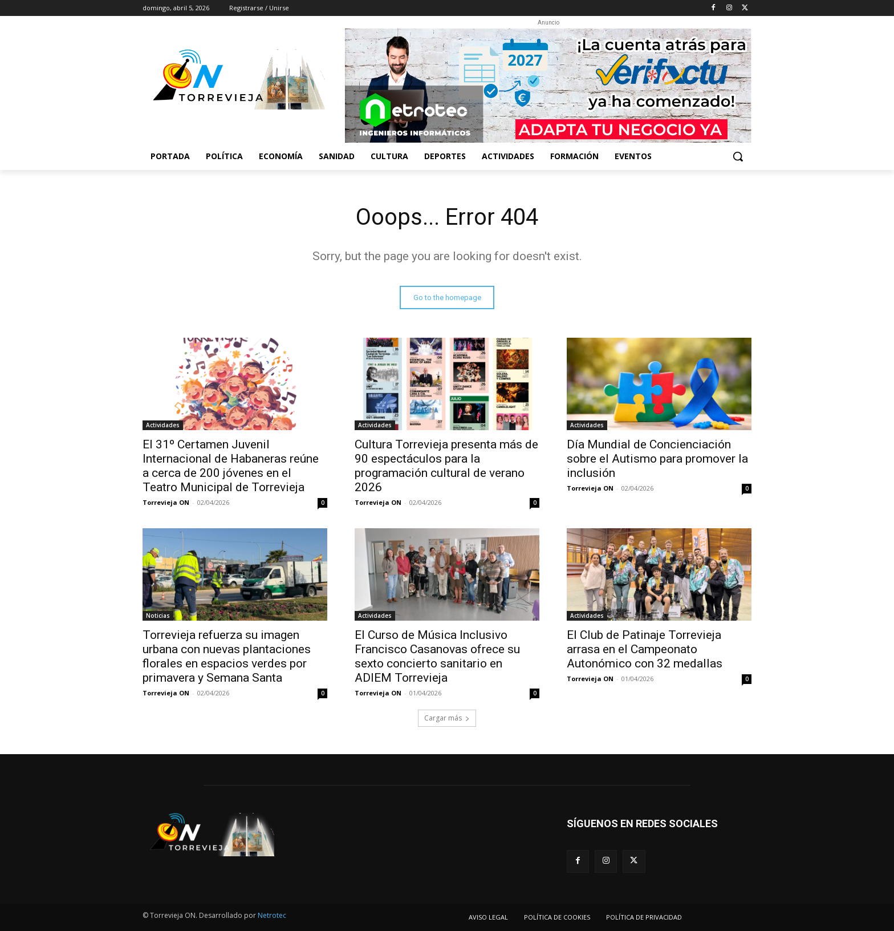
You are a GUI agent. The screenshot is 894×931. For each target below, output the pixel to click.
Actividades (163, 425)
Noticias (158, 616)
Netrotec (272, 915)
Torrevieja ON (166, 502)
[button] (737, 156)
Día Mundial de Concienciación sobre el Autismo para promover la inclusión (657, 459)
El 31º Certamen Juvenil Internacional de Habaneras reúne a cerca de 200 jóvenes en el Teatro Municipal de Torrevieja (231, 466)
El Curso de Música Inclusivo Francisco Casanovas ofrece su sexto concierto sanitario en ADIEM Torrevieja (437, 656)
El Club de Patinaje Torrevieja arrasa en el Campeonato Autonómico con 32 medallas (644, 649)
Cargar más (447, 718)
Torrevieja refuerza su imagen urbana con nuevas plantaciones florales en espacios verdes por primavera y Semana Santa (227, 656)
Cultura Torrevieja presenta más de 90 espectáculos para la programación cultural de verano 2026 (446, 466)
